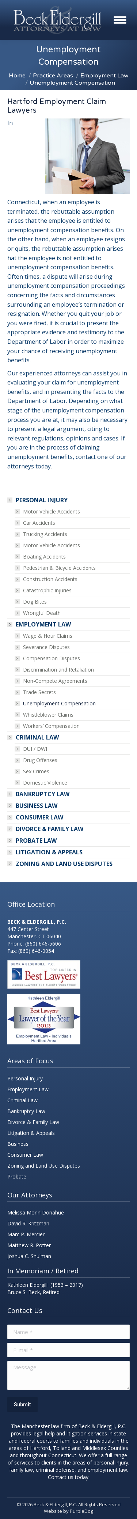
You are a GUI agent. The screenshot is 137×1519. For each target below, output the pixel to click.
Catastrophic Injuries (47, 590)
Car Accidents (39, 522)
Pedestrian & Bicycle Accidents (59, 567)
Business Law (36, 805)
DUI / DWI (35, 748)
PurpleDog (81, 1511)
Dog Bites (35, 601)
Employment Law (39, 624)
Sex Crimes (36, 771)
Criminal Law (33, 737)
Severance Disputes (46, 647)
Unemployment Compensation (59, 703)
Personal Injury (38, 500)
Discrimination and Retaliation (58, 669)
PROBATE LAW (36, 840)
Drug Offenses (40, 760)
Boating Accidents (44, 556)
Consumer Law (39, 817)
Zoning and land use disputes (64, 863)
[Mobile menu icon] (120, 20)
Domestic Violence (45, 782)
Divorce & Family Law (49, 829)
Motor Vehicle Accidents (51, 511)
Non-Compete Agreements (55, 680)
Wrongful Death (42, 612)
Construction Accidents (50, 579)
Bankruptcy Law (42, 794)
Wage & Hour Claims (47, 635)
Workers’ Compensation (51, 725)
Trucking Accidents (45, 534)
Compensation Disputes (51, 658)
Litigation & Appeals (49, 852)
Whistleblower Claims (48, 714)
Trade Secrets (39, 692)
